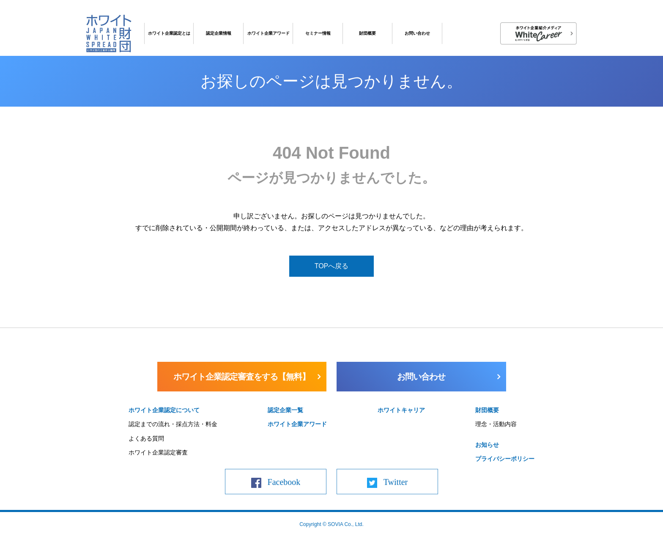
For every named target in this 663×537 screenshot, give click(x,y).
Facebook (284, 482)
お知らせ (487, 444)
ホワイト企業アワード (268, 33)
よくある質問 (146, 438)
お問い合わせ (417, 33)
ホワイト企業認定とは (169, 33)
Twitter (396, 482)
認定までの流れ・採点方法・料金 (173, 424)
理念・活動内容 (496, 424)
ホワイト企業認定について (164, 410)
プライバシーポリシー (504, 458)
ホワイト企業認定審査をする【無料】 (241, 376)
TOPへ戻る (332, 266)
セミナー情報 (318, 33)
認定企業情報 (218, 33)
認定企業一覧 (285, 410)
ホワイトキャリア (401, 410)
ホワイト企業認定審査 (158, 452)
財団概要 (367, 33)
